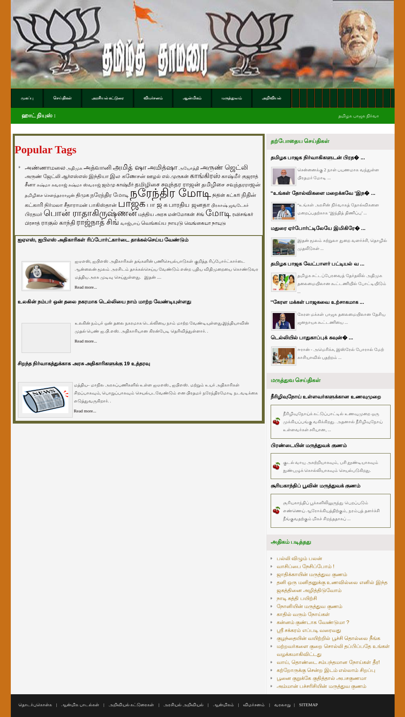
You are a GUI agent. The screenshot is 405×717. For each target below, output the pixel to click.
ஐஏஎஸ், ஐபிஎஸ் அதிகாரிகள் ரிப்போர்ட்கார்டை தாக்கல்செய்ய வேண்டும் (103, 240)
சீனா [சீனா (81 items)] (30, 185)
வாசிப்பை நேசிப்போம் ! (306, 566)
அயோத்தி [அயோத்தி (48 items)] (189, 168)
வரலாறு (282, 704)
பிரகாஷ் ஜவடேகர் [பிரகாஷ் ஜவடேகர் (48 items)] (230, 205)
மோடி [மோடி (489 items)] (218, 213)
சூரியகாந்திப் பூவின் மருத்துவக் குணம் (316, 486)
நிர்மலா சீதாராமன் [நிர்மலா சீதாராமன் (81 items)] (66, 205)
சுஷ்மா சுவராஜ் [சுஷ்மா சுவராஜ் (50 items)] (52, 184)
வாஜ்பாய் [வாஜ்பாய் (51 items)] (130, 223)
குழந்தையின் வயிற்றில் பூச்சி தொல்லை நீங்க (328, 638)
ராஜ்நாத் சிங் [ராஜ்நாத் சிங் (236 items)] (97, 222)
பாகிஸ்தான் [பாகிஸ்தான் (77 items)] (103, 205)
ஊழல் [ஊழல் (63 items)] (154, 176)
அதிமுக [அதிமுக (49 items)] (74, 168)
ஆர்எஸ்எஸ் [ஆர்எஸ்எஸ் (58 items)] (75, 176)
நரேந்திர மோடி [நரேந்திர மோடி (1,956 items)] (170, 192)
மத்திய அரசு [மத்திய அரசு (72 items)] (152, 214)
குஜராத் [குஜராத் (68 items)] (250, 176)
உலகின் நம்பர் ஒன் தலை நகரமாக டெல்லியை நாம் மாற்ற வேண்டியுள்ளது (105, 302)
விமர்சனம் (254, 704)
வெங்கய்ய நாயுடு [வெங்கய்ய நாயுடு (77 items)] (162, 223)
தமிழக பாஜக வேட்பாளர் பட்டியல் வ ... (318, 264)
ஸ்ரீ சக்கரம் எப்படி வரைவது (309, 630)
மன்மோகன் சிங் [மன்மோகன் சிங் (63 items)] (186, 214)
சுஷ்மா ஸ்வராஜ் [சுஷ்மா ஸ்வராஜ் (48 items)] (84, 184)
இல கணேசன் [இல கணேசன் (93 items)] (128, 176)
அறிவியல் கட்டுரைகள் (131, 704)
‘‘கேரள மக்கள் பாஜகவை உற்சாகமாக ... (317, 302)
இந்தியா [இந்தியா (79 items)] (99, 176)
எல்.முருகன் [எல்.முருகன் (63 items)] (175, 176)
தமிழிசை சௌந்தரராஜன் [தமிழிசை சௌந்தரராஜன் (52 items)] (50, 195)
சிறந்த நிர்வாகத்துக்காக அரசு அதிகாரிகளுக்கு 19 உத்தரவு (84, 363)
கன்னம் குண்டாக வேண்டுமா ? (313, 622)
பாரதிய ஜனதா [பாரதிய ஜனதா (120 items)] (189, 204)
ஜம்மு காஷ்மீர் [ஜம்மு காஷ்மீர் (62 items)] (118, 185)
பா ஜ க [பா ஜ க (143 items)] (157, 204)
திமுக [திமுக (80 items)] (82, 195)
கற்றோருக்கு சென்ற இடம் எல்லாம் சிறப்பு (326, 670)
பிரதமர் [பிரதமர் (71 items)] (33, 214)
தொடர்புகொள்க (35, 704)
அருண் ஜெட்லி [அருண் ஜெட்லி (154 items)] (224, 167)
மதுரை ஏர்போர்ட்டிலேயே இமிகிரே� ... (318, 228)
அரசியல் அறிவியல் (183, 704)
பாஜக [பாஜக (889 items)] (132, 203)
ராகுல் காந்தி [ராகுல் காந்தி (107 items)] (58, 223)
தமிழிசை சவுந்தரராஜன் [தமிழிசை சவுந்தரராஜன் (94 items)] (231, 184)
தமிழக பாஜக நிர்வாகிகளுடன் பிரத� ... (318, 157)
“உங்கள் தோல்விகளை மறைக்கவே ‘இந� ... (323, 193)
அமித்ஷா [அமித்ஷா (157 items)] (163, 167)
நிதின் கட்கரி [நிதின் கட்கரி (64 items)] (226, 195)
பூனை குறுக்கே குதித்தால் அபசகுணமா (322, 678)
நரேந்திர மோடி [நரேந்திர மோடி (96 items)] (109, 195)
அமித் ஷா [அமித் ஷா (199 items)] (129, 167)
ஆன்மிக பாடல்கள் (80, 704)
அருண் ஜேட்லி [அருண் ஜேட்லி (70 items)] (42, 176)
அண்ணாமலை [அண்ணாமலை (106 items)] (45, 167)
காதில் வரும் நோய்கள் (303, 614)
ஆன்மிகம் (223, 704)
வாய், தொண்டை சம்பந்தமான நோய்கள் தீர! (328, 662)
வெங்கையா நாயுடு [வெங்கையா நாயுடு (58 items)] (205, 223)
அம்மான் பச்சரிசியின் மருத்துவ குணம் (322, 686)
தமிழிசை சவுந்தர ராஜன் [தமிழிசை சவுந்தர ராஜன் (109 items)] (167, 184)
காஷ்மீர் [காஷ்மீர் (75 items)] (231, 176)
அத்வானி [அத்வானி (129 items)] (98, 167)
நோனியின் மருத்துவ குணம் (309, 606)
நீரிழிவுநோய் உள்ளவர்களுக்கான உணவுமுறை (326, 397)
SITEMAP (308, 704)
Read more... (86, 287)
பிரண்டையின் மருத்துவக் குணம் (309, 445)
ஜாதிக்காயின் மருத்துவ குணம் (312, 574)
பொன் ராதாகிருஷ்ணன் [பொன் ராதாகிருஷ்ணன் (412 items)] (90, 213)
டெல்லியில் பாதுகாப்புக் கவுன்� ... (312, 338)
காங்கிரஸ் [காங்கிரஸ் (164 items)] (205, 176)
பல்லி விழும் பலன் (299, 558)
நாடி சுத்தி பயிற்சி (297, 598)
